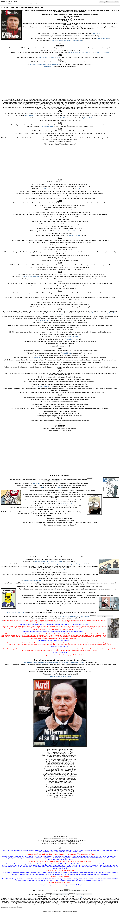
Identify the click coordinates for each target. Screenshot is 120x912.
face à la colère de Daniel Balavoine (50, 57)
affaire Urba (91, 313)
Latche (29, 487)
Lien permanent (4, 907)
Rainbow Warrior (48, 189)
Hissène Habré (61, 118)
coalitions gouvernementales (32, 580)
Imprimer (101, 1)
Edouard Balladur (36, 357)
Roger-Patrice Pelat (86, 52)
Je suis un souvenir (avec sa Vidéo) (60, 676)
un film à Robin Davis (102, 38)
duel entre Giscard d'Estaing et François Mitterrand (45, 64)
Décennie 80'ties (98, 33)
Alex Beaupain (47, 66)
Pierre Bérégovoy (43, 320)
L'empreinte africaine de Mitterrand (68, 231)
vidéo (80, 40)
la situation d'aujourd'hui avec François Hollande (48, 561)
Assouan (59, 487)
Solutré (41, 487)
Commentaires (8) (12, 907)
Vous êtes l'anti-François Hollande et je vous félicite (73, 616)
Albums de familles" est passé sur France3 (65, 40)
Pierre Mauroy (29, 115)
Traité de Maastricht (72, 336)
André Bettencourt (74, 52)
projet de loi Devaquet (74, 235)
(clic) (80, 897)
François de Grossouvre (101, 52)
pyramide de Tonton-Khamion (30, 276)
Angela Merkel (61, 570)
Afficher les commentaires (112, 1)
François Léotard (65, 353)
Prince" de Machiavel (47, 126)
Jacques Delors (69, 339)
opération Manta (87, 118)
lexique (68, 643)
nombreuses (36, 483)
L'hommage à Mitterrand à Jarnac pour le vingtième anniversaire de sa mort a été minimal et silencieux (53, 662)
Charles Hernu (83, 189)
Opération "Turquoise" (42, 386)
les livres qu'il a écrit (67, 503)
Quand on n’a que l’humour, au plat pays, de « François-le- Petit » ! (68, 564)
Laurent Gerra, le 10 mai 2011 (15, 612)
